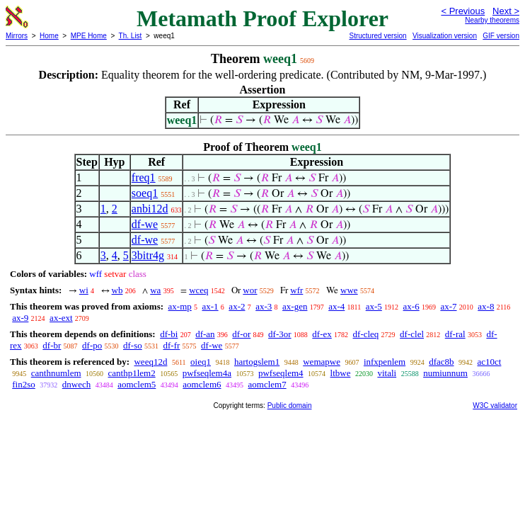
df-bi (169, 334)
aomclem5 (136, 384)
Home (49, 36)
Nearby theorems (492, 20)
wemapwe (321, 361)
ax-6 (411, 306)
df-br (51, 345)
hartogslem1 (256, 361)
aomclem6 (202, 384)
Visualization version (444, 36)
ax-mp (180, 306)
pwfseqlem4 (281, 373)
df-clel (412, 334)
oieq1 (200, 361)
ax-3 (263, 306)
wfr (296, 290)
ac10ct (490, 361)
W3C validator (495, 405)
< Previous (463, 11)
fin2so (23, 384)
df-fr (171, 345)
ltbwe (340, 373)
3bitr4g (148, 255)
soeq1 (145, 193)
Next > (505, 11)
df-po (92, 345)
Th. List (130, 36)
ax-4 (336, 306)
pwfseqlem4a (207, 373)
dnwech (76, 384)
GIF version (501, 36)
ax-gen (294, 306)
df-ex (321, 334)
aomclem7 (267, 384)
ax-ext (61, 317)
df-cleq (366, 334)
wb (117, 290)
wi (83, 290)
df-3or (280, 334)
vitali (386, 373)
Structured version (377, 36)
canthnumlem (56, 373)
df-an (204, 334)
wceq (198, 290)
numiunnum (445, 373)
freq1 (144, 177)
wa (155, 290)
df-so (132, 345)
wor (250, 290)
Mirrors (17, 36)
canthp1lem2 (132, 373)
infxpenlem (384, 361)
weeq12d (150, 361)
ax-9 (20, 317)
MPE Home (89, 36)
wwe (349, 290)
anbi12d (150, 209)
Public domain (289, 405)
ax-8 (486, 306)
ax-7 (448, 306)
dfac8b (441, 361)
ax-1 (210, 306)
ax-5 (374, 306)
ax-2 (237, 306)
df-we (145, 224)
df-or (241, 334)
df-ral (455, 334)
